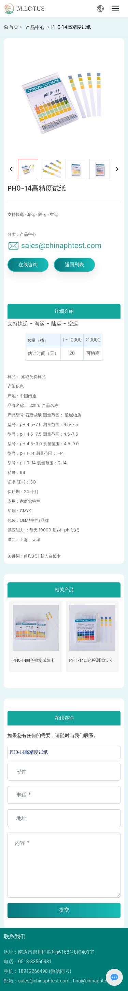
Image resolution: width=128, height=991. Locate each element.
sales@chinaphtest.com (61, 245)
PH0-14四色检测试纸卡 (34, 660)
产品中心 (35, 27)
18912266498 (33, 971)
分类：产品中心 (22, 234)
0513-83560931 (35, 961)
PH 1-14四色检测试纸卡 (91, 660)
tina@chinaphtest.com (97, 980)
